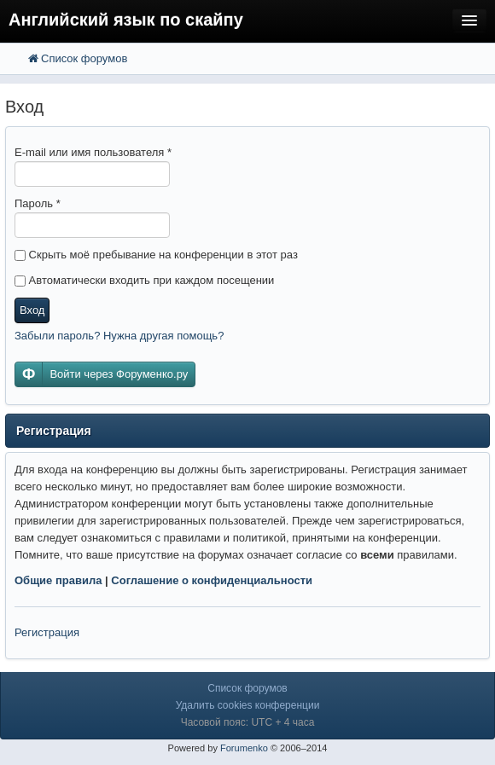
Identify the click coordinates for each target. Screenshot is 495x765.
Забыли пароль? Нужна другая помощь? (119, 335)
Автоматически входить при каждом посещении (144, 280)
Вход (32, 310)
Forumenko (244, 748)
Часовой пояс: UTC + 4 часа (248, 722)
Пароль (38, 203)
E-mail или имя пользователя (93, 152)
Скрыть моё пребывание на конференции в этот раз (156, 254)
